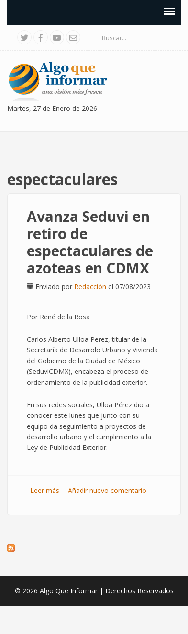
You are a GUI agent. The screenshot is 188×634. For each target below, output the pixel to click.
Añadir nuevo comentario (107, 490)
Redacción (90, 286)
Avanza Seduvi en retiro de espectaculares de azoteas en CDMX (90, 242)
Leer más (44, 490)
